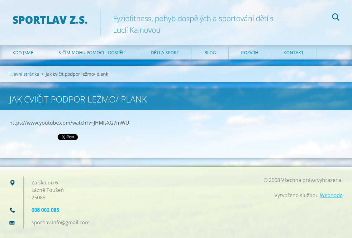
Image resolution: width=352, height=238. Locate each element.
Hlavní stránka (24, 74)
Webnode (331, 195)
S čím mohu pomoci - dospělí (92, 52)
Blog (210, 52)
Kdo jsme (22, 52)
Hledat (336, 18)
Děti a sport (165, 52)
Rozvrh (249, 52)
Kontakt (293, 52)
